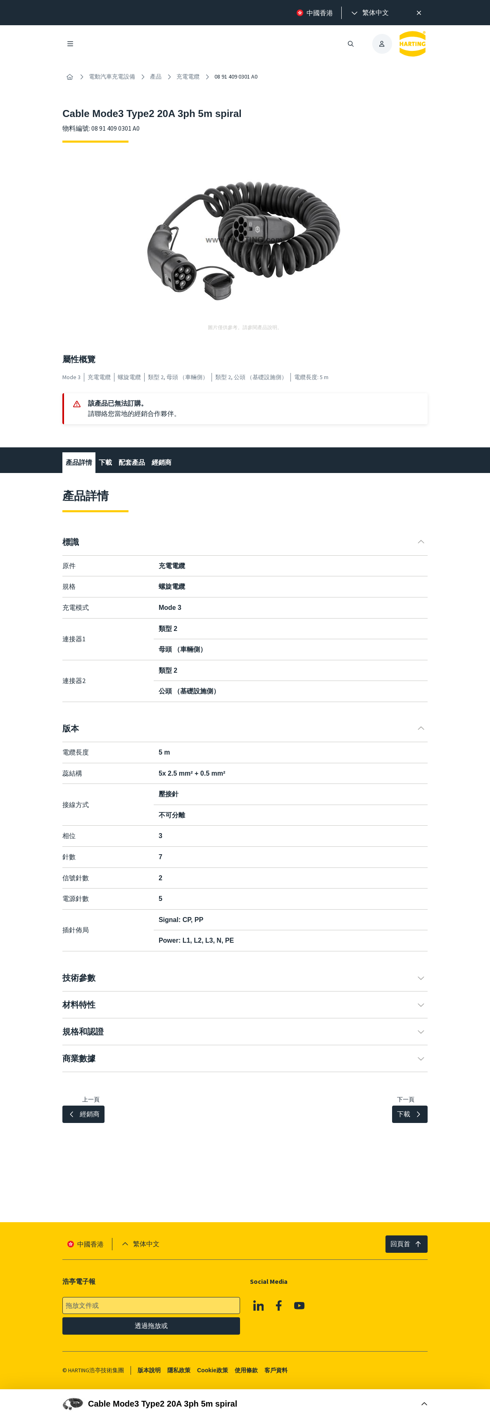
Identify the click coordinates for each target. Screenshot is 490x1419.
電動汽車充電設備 (112, 76)
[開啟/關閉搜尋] (351, 44)
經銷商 (161, 462)
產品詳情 (79, 462)
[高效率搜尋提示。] (419, 13)
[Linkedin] (258, 1305)
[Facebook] (279, 1305)
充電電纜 (188, 76)
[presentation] (369, 13)
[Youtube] (299, 1305)
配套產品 (132, 462)
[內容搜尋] (69, 76)
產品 (156, 76)
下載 (105, 462)
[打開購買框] (245, 1404)
